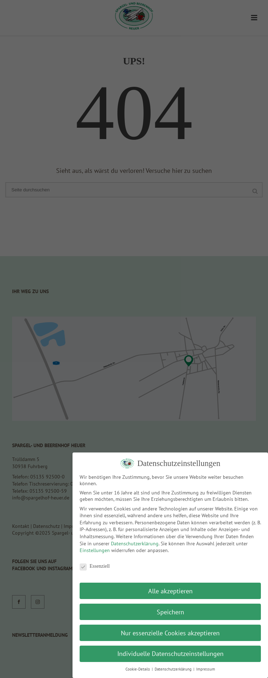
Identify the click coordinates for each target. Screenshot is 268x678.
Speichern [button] (170, 612)
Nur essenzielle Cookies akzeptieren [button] (170, 633)
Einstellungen (95, 550)
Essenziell (95, 566)
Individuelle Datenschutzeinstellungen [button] (170, 654)
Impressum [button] (205, 669)
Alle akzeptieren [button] (170, 591)
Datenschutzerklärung (135, 543)
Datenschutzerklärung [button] (174, 669)
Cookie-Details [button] (138, 669)
